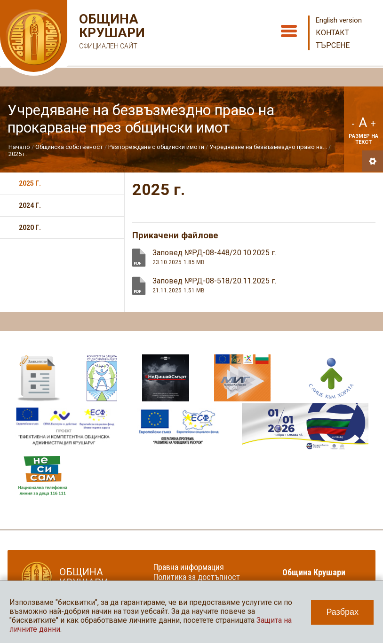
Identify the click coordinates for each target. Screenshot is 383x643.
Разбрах (342, 612)
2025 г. (17, 153)
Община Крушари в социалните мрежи (320, 577)
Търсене (333, 45)
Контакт (332, 32)
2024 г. (30, 205)
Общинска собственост (69, 146)
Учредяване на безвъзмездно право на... (268, 146)
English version (339, 20)
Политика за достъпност (196, 577)
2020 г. (30, 227)
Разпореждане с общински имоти (156, 146)
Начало (19, 146)
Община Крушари (111, 32)
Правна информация (188, 567)
